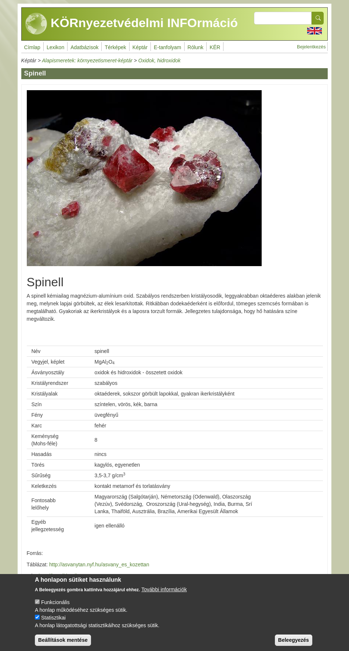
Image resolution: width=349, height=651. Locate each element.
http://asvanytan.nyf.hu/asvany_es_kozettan (99, 564)
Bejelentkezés (311, 46)
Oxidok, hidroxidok (159, 60)
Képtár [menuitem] (140, 47)
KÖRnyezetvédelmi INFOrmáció (131, 24)
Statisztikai (53, 618)
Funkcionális (55, 602)
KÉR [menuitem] (215, 47)
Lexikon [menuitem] (55, 47)
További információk (164, 589)
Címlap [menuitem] (32, 47)
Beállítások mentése (63, 640)
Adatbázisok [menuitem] (84, 47)
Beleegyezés (293, 640)
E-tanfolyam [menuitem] (167, 47)
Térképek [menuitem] (115, 47)
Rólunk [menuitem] (196, 47)
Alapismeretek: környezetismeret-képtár (87, 60)
